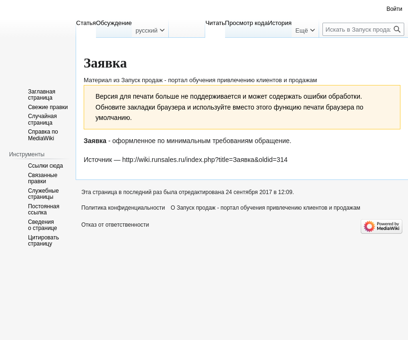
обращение (272, 140)
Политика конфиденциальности (123, 207)
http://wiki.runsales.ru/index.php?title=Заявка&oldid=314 (205, 159)
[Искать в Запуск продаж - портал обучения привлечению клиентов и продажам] (363, 29)
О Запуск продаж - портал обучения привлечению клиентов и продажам (265, 207)
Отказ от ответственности (115, 224)
